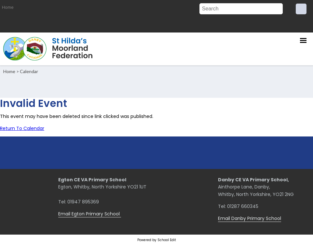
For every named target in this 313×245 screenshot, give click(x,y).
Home (8, 7)
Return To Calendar (22, 128)
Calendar (29, 71)
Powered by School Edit (156, 240)
